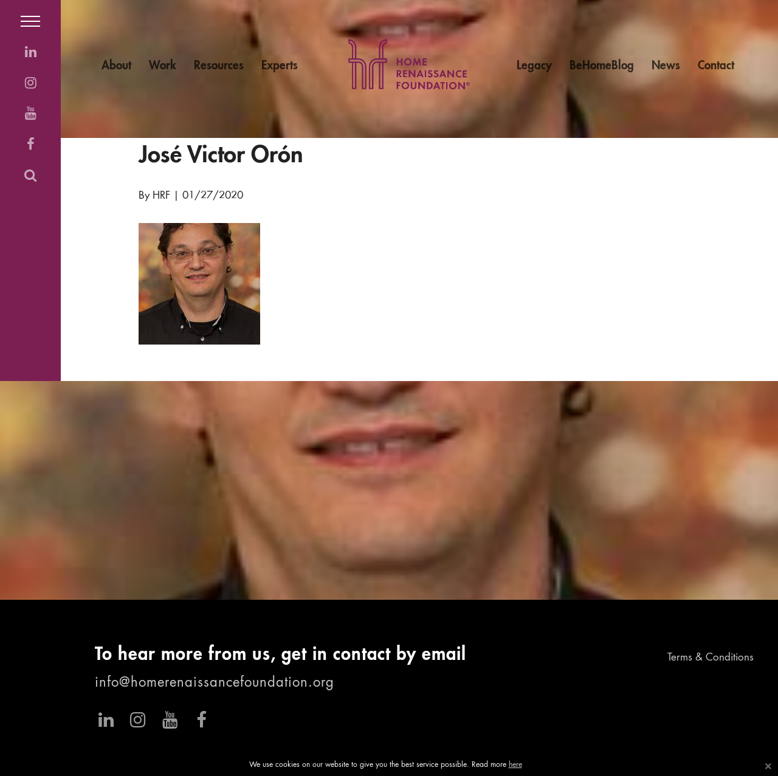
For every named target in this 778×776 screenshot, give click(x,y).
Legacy (534, 66)
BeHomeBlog (602, 66)
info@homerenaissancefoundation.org (214, 683)
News (666, 66)
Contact (716, 66)
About (116, 66)
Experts (279, 66)
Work (162, 66)
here (515, 765)
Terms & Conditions (710, 658)
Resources (219, 66)
